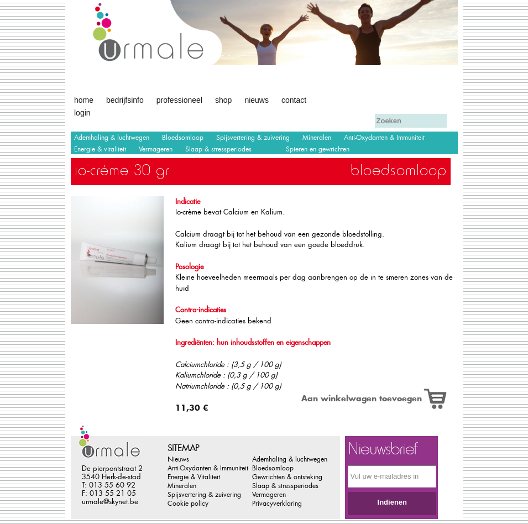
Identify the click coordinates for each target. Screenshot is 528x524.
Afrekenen (342, 98)
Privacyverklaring (277, 503)
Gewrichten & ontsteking (287, 477)
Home (83, 100)
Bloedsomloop (182, 137)
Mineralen (316, 137)
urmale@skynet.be (110, 501)
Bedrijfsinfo (125, 100)
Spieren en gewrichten (317, 149)
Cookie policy (188, 503)
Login (82, 112)
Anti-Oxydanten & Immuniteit (384, 137)
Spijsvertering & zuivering (253, 137)
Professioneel (179, 100)
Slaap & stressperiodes (218, 149)
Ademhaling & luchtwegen (111, 137)
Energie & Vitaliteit (194, 477)
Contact (293, 100)
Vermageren (155, 149)
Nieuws (256, 100)
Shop (223, 100)
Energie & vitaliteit (100, 149)
